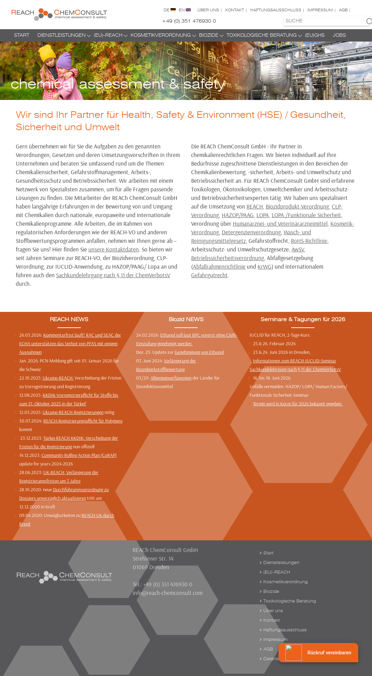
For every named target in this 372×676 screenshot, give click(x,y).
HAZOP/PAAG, (238, 214)
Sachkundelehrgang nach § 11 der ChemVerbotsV (113, 275)
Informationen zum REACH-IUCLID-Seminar (294, 361)
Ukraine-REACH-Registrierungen (73, 412)
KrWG (265, 266)
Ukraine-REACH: (58, 378)
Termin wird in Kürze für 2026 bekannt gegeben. (297, 404)
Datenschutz (277, 658)
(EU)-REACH (108, 35)
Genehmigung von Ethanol (199, 352)
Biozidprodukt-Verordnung (297, 206)
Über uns (208, 10)
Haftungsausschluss (275, 10)
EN (182, 10)
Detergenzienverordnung (251, 232)
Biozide (208, 35)
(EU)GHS (315, 35)
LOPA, (263, 214)
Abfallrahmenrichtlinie (219, 266)
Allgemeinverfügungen (171, 378)
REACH (255, 206)
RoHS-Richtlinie (309, 240)
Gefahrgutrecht (209, 275)
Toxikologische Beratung (262, 35)
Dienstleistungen (61, 35)
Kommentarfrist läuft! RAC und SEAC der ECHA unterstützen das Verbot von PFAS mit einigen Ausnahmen (70, 343)
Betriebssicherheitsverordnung (227, 257)
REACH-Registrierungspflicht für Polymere (82, 421)
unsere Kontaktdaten (113, 249)
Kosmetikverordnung (161, 35)
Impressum (320, 10)
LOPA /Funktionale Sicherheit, (307, 214)
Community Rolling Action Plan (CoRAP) (79, 455)
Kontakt (234, 10)
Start (21, 35)
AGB (343, 10)
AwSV (298, 249)
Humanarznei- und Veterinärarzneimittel (280, 223)
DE (166, 10)
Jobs (339, 35)
